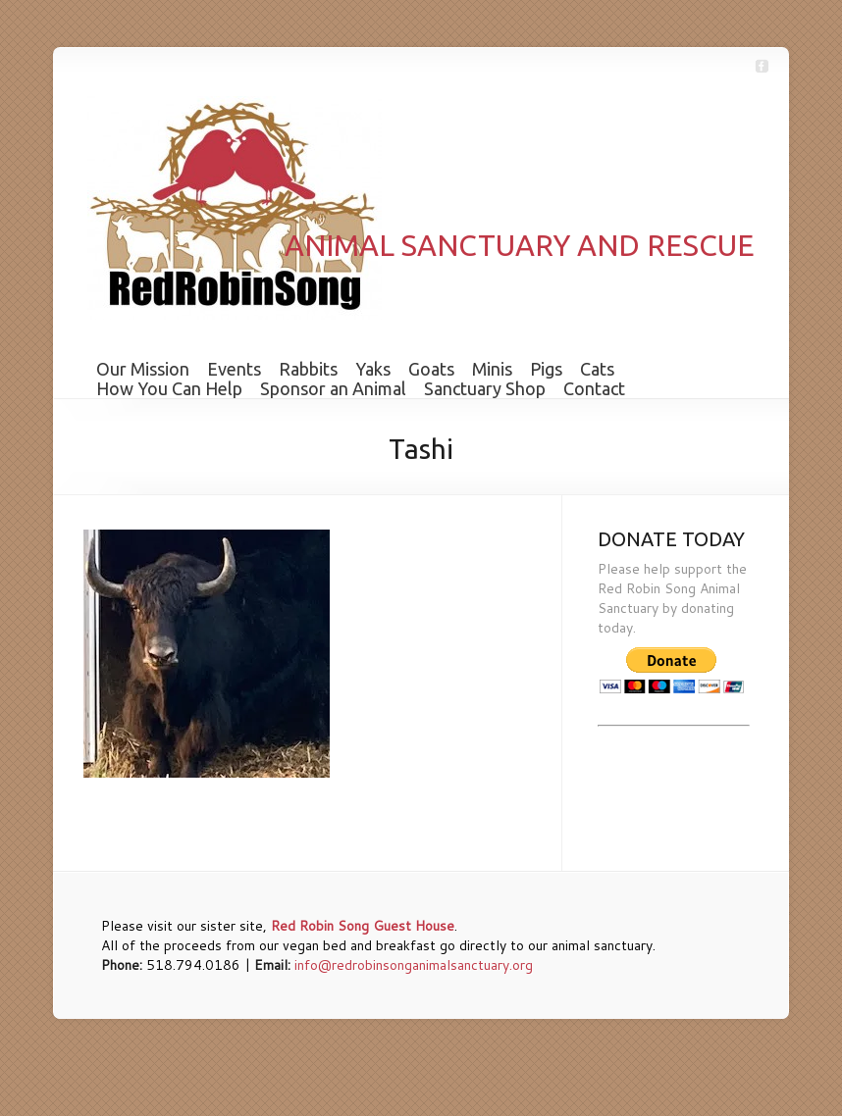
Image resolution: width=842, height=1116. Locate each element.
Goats (431, 369)
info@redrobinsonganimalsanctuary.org (413, 965)
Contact (594, 388)
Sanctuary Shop (485, 388)
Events (234, 369)
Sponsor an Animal (333, 388)
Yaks (373, 369)
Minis (492, 369)
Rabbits (308, 369)
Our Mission (142, 369)
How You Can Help (169, 388)
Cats (597, 369)
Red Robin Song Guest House (362, 926)
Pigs (546, 369)
